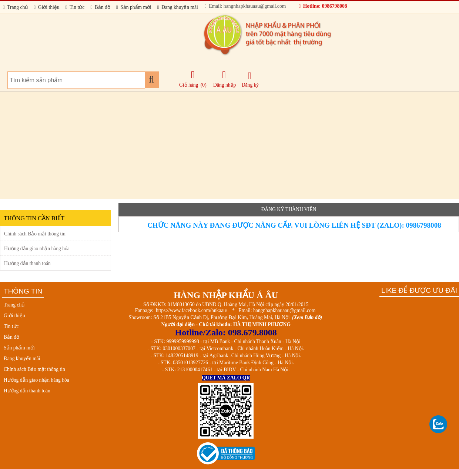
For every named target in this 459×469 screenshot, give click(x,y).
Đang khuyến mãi (177, 7)
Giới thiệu (46, 7)
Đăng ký (250, 79)
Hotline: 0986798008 (323, 6)
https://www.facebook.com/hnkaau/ (191, 310)
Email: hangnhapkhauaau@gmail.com (245, 6)
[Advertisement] (222, 145)
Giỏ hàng (188, 85)
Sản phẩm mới (133, 7)
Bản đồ (100, 7)
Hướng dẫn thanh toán (27, 263)
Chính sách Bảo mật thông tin (35, 234)
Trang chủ (15, 7)
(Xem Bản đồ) (307, 317)
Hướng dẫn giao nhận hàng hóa (37, 248)
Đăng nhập (224, 79)
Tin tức (75, 7)
